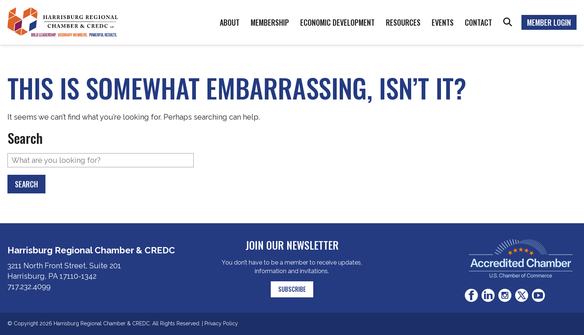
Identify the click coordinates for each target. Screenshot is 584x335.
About (229, 22)
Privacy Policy (221, 323)
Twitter (521, 295)
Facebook (471, 295)
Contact (478, 22)
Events (443, 22)
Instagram (504, 295)
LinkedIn (488, 295)
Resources (403, 22)
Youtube (538, 295)
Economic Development (337, 22)
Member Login (549, 22)
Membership (270, 22)
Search (508, 22)
